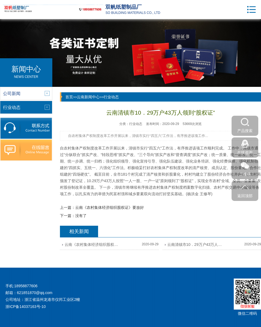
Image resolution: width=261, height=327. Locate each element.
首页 (69, 97)
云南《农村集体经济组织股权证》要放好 (109, 207)
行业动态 (111, 97)
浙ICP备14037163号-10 (25, 306)
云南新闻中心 (88, 97)
